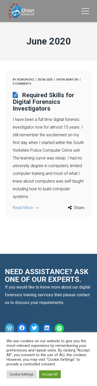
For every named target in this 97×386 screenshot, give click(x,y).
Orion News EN (67, 79)
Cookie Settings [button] (21, 374)
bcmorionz (25, 79)
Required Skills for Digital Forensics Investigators (43, 102)
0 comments (22, 83)
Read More (26, 207)
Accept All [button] (50, 374)
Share (79, 207)
